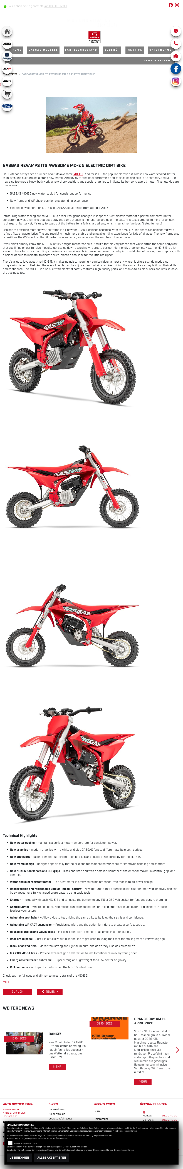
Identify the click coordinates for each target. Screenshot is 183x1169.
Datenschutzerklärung (127, 1131)
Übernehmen (19, 1158)
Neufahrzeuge (57, 1114)
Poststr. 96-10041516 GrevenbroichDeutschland (14, 1113)
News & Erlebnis (159, 60)
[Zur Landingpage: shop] (7, 93)
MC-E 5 (8, 982)
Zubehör (112, 49)
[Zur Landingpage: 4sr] (7, 81)
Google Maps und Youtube (25, 1143)
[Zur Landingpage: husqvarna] (7, 56)
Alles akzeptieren (51, 1158)
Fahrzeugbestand (81, 49)
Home (17, 49)
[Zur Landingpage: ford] (7, 106)
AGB (97, 1111)
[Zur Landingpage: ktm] (7, 43)
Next (177, 1051)
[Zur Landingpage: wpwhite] (7, 68)
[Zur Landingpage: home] (7, 31)
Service (135, 49)
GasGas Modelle (43, 49)
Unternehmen (161, 49)
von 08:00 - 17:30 (55, 6)
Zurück (17, 992)
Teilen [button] (49, 992)
